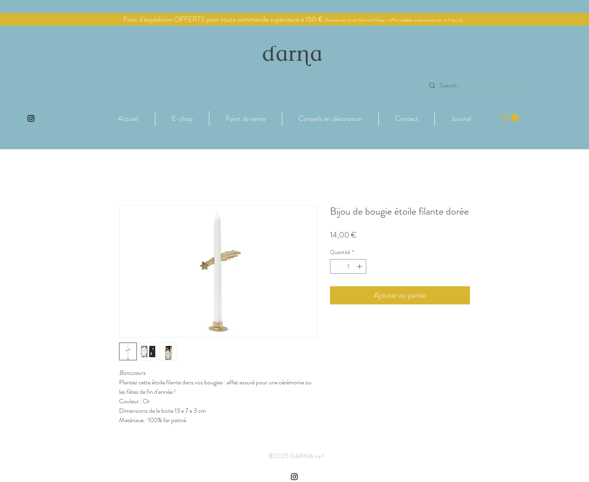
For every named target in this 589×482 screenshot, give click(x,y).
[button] (182, 118)
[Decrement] (336, 266)
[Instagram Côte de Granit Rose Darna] (30, 118)
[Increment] (360, 266)
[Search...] (473, 85)
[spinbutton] (348, 266)
